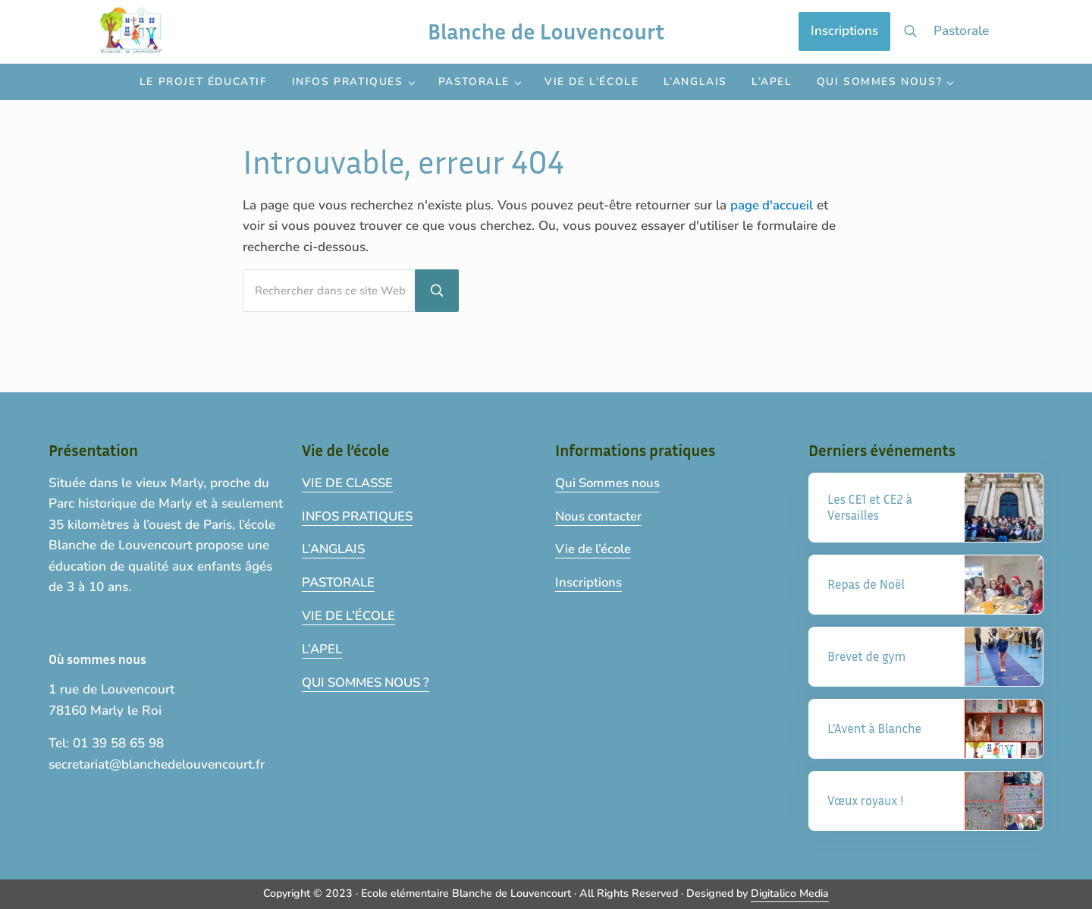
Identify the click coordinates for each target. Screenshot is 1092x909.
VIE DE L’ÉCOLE (349, 614)
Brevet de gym (867, 657)
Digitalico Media (790, 893)
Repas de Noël (866, 585)
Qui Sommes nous (609, 482)
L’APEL (322, 647)
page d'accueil (772, 222)
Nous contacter (600, 515)
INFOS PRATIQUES (360, 515)
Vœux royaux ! (866, 801)
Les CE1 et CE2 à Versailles (870, 507)
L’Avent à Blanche (875, 729)
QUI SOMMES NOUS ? (370, 680)
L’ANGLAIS (335, 548)
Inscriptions (589, 581)
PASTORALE (340, 581)
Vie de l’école (594, 548)
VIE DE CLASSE (349, 482)
